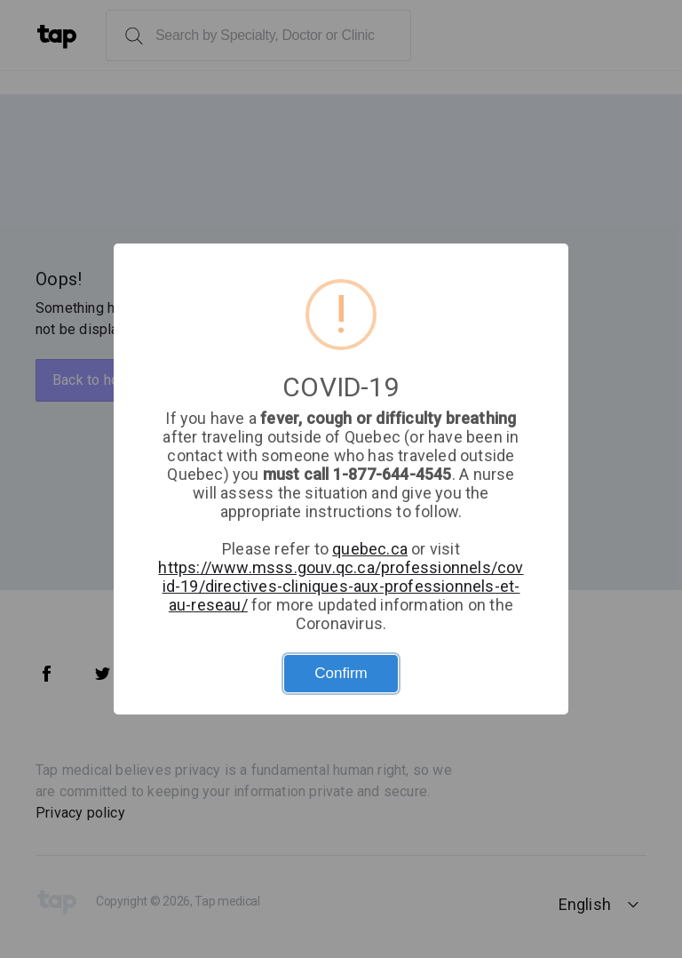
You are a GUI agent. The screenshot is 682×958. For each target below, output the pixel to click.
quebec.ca (370, 548)
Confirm (341, 673)
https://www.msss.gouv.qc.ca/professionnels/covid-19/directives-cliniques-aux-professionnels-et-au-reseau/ (340, 586)
